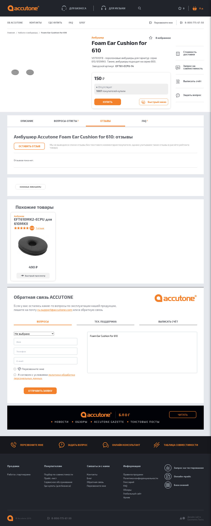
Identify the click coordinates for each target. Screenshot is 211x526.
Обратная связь (95, 482)
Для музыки (113, 8)
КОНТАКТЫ (36, 22)
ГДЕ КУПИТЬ (55, 22)
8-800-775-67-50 (192, 22)
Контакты (92, 474)
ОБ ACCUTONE (15, 22)
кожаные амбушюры (30, 187)
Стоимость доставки (186, 53)
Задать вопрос (188, 95)
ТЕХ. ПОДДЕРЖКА (105, 321)
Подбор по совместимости (58, 474)
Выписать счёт (188, 82)
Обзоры (81, 421)
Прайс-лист (50, 478)
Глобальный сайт (132, 493)
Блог (82, 22)
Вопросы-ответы (66, 120)
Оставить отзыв (29, 146)
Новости (62, 421)
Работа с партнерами (18, 474)
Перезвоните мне (161, 22)
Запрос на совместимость (189, 67)
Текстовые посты (145, 421)
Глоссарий (128, 482)
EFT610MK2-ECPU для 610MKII (33, 221)
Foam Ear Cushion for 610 (142, 352)
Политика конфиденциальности (140, 478)
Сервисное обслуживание (58, 482)
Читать (183, 414)
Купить (107, 101)
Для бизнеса (74, 8)
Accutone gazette (109, 421)
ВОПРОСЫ (43, 321)
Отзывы (105, 120)
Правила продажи (133, 474)
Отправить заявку (40, 390)
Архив (126, 497)
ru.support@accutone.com (54, 309)
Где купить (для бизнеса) (57, 485)
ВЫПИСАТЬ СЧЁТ (168, 321)
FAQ (71, 22)
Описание (26, 120)
